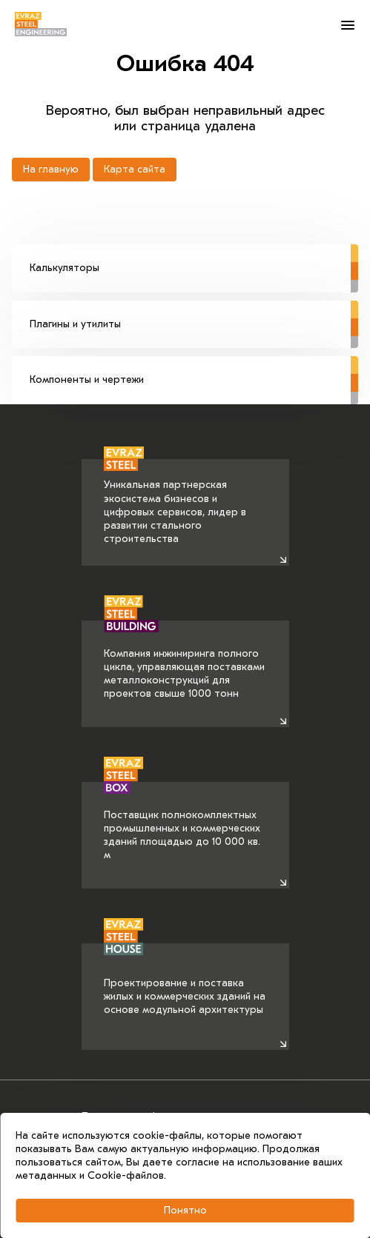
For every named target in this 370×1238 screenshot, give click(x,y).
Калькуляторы (194, 259)
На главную (51, 169)
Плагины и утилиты (194, 315)
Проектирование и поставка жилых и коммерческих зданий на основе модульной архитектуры (184, 979)
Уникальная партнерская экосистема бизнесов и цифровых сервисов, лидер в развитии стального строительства (175, 502)
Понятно (185, 1210)
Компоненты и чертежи (194, 371)
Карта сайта (134, 169)
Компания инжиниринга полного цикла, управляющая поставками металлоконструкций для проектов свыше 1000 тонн (184, 660)
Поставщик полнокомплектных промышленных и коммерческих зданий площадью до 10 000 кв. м (182, 822)
